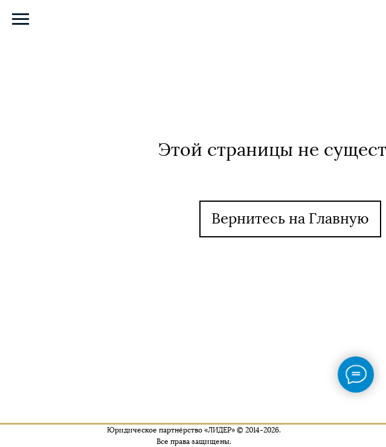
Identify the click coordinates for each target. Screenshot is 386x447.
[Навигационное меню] (20, 19)
